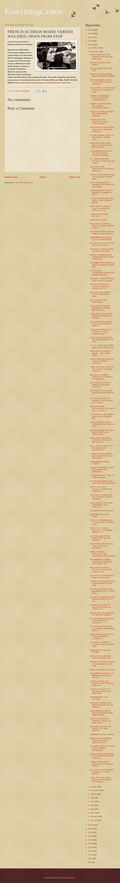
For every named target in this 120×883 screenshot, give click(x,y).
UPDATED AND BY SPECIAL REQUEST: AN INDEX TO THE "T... (101, 192)
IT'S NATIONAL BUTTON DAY (101, 511)
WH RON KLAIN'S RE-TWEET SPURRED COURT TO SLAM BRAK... (102, 591)
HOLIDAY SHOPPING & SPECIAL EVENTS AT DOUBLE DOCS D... (99, 286)
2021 (90, 45)
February (94, 816)
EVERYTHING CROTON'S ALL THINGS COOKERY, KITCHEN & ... (102, 361)
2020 (90, 825)
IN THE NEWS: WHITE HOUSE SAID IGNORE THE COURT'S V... (102, 621)
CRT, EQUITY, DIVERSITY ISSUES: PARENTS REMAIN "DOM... (102, 644)
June (92, 801)
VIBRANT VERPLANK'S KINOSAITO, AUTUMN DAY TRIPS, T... (102, 764)
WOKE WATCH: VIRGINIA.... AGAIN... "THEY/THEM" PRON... (101, 353)
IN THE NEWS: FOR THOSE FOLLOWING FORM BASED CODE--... (102, 628)
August (93, 794)
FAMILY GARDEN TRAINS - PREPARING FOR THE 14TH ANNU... (102, 424)
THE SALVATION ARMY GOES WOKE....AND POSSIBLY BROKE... (102, 200)
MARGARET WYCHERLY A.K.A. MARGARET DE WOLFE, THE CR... (102, 675)
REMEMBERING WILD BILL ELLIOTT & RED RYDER (101, 238)
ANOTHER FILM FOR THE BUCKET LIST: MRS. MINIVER (100, 729)
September (94, 790)
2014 (90, 847)
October (93, 787)
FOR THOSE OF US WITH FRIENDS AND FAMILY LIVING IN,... (100, 385)
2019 (90, 829)
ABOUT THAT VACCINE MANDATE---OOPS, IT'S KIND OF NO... (100, 721)
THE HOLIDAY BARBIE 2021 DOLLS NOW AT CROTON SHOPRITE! (101, 497)
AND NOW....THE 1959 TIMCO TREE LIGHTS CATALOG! (102, 279)
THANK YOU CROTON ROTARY (99, 215)
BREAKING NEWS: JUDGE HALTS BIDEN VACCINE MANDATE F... (101, 82)
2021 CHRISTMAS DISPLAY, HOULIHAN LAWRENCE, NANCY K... (101, 324)
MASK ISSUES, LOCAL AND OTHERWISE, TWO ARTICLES (101, 505)
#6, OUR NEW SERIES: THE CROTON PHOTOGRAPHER (102, 482)
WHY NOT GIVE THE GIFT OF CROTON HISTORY (102, 244)
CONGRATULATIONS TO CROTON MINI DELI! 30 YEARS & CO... (100, 607)
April (92, 809)
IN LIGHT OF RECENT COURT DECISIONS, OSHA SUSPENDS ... (102, 470)
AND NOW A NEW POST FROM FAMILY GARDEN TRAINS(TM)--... (102, 748)
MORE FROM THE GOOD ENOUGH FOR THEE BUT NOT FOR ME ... (101, 440)
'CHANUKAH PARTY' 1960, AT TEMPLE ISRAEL (102, 476)
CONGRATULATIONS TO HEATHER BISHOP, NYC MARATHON (101, 691)
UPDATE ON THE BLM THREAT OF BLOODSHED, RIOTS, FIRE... (102, 583)
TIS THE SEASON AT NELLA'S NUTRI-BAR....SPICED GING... (102, 137)
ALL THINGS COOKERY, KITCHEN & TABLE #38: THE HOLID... (102, 161)
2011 (90, 859)
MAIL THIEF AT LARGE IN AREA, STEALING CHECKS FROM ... (102, 226)
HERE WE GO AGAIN (98, 220)
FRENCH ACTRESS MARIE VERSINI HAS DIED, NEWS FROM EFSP (102, 257)
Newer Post (11, 177)
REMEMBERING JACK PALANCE (99, 698)
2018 (90, 832)
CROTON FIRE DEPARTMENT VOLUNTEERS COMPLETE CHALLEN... (102, 756)
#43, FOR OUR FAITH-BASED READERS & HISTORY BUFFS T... (102, 772)
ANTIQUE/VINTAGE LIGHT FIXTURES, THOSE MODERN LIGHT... (100, 332)
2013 (90, 851)
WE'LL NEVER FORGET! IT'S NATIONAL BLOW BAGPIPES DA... (101, 448)
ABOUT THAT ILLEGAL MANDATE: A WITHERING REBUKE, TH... (101, 530)
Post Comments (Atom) (24, 182)
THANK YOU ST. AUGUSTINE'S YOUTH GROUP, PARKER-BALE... (102, 177)
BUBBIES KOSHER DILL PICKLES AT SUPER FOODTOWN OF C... (99, 98)
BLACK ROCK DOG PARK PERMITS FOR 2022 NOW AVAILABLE (101, 57)
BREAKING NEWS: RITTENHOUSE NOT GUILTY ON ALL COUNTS (102, 408)
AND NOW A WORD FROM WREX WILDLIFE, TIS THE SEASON (101, 705)
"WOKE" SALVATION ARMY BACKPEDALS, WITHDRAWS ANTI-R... (101, 106)
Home (43, 177)
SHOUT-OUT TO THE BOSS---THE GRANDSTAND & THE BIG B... (102, 340)
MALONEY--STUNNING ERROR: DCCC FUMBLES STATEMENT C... (101, 377)
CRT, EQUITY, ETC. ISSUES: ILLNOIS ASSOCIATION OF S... (102, 393)
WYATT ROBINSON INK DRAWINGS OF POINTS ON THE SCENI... (102, 185)
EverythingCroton (34, 11)
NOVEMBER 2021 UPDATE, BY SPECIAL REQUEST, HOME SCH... (102, 265)
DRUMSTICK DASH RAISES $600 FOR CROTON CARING (102, 75)
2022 (90, 41)
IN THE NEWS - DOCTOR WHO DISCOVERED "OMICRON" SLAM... (102, 90)
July (92, 798)
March (93, 813)
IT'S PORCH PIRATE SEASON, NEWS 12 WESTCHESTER (102, 233)
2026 (90, 30)
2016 (90, 840)
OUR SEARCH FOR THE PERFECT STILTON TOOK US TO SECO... (101, 400)
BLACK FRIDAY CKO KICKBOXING (98, 301)
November (94, 52)
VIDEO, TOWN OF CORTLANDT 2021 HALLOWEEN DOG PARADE (102, 554)
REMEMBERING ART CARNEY (102, 734)
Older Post (74, 177)
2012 (90, 855)
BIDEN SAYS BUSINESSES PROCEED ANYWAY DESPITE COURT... (101, 740)
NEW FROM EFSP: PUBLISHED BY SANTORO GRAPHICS (102, 169)
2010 (90, 862)
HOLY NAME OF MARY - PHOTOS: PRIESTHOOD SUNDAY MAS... (101, 570)
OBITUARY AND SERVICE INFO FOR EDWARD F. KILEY (100, 294)
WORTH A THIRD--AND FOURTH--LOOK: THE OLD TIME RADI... (102, 683)
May (92, 805)
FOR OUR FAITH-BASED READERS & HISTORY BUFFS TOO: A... (100, 308)
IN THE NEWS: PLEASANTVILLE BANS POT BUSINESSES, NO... (102, 273)
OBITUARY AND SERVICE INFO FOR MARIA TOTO (100, 657)
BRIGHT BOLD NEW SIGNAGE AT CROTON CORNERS (102, 614)
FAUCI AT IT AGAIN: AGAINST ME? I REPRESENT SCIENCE (102, 114)
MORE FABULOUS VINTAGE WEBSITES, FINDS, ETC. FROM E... (101, 316)
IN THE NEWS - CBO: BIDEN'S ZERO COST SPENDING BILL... (102, 416)
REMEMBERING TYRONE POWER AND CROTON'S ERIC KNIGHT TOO (101, 562)
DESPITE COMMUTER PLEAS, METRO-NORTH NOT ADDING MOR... (102, 432)
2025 (90, 33)
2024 (90, 37)
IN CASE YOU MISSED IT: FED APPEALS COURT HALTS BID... (102, 599)
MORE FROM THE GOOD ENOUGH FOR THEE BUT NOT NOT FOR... (101, 145)
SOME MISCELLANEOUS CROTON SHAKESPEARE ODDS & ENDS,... (101, 713)
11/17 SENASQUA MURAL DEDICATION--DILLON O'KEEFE (100, 538)
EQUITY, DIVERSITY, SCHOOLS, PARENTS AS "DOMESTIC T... (101, 489)
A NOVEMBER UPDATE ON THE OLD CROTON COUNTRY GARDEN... (101, 153)
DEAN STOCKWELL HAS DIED (102, 670)
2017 (90, 836)
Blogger (72, 878)
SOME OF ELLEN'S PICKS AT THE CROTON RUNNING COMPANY (102, 369)
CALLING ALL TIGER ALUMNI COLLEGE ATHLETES (102, 250)
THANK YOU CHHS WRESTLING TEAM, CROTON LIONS (99, 122)
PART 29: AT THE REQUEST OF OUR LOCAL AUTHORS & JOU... (102, 522)
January (93, 820)
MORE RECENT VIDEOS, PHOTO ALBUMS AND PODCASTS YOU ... (100, 208)
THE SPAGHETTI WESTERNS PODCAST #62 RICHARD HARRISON (102, 129)
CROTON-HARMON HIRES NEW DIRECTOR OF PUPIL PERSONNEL (102, 456)
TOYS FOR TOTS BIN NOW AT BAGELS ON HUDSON (102, 577)
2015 (90, 844)
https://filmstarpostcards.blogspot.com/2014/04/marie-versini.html (43, 83)
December (94, 48)
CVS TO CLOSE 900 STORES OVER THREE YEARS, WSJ (102, 346)
